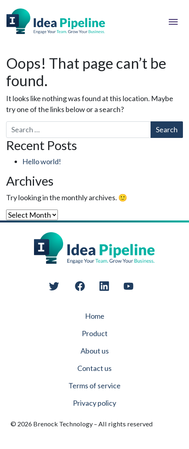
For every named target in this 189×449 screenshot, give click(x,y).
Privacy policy (94, 402)
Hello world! (41, 161)
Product (95, 333)
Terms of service (94, 385)
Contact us (94, 368)
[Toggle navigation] (173, 21)
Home (94, 315)
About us (95, 350)
